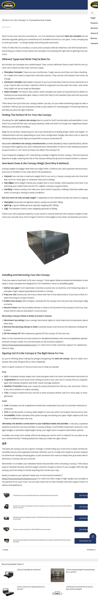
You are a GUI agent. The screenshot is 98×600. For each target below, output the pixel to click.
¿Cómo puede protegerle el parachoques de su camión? (80, 571)
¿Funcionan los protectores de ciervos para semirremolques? (79, 588)
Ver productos (85, 495)
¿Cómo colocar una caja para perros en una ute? (31, 588)
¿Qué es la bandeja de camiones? (29, 570)
